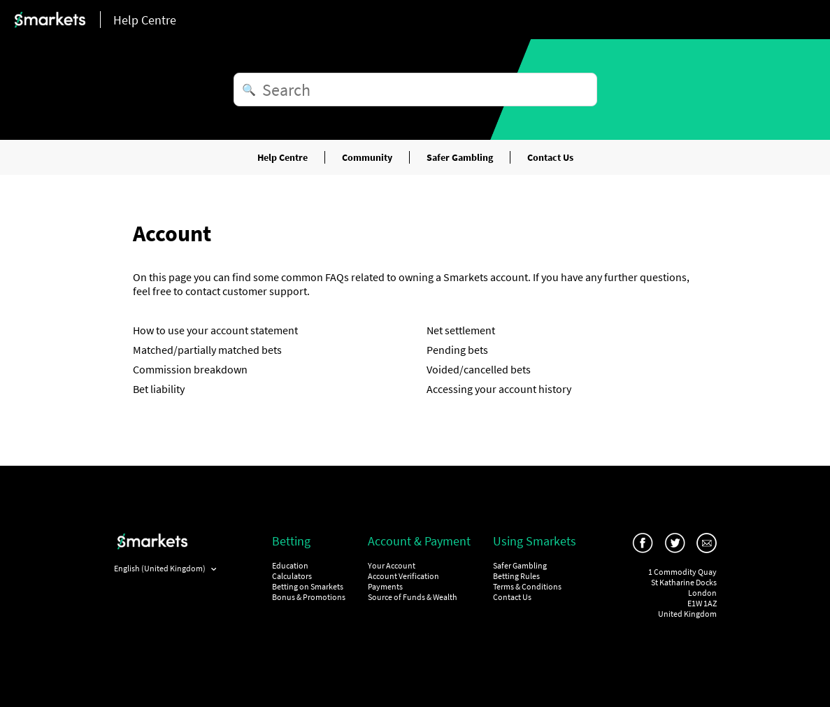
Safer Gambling (460, 157)
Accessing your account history (499, 389)
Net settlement (461, 330)
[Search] (415, 89)
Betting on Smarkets (307, 586)
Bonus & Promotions (308, 597)
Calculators (292, 576)
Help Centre (282, 157)
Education (290, 565)
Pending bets (457, 350)
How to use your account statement (215, 330)
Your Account (391, 565)
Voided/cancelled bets (479, 369)
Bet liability (159, 389)
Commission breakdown (190, 369)
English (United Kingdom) (160, 568)
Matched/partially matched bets (207, 350)
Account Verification (403, 576)
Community (367, 157)
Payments (385, 586)
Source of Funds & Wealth (412, 597)
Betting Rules (516, 576)
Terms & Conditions (527, 586)
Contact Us (550, 157)
